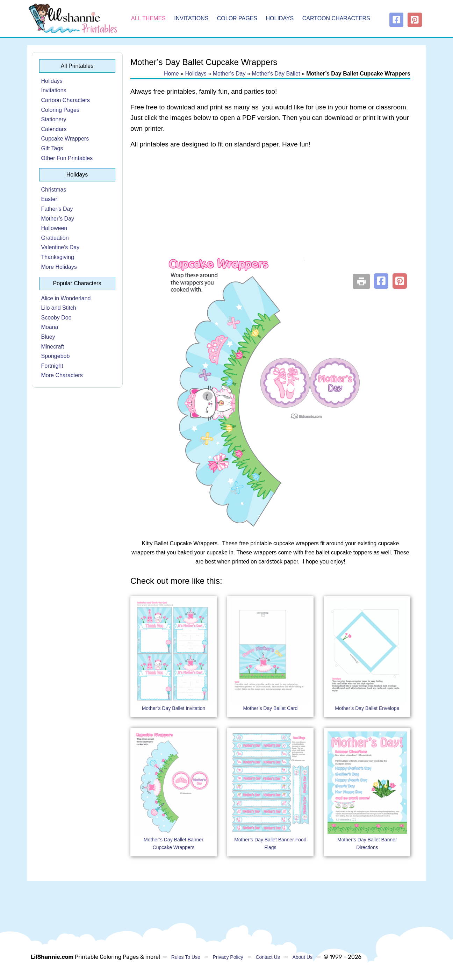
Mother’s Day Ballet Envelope (367, 708)
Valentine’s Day (60, 247)
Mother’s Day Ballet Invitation (174, 708)
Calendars (54, 129)
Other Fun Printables (67, 158)
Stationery (53, 119)
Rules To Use (185, 957)
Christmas (53, 190)
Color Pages (237, 18)
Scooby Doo (56, 318)
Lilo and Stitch (59, 308)
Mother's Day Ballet (276, 74)
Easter (49, 199)
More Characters (62, 375)
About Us (302, 957)
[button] (381, 281)
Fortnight (52, 366)
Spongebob (55, 356)
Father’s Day (57, 209)
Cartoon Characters (336, 18)
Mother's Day (229, 74)
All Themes (148, 18)
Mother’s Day (57, 219)
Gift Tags (52, 148)
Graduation (55, 238)
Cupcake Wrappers (65, 139)
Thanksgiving (57, 257)
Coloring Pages (60, 110)
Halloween (54, 228)
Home (171, 74)
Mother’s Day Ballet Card (270, 708)
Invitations (191, 18)
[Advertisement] (270, 210)
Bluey (48, 337)
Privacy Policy (228, 957)
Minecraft (52, 347)
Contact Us (268, 957)
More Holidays (59, 267)
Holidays (280, 18)
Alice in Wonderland (66, 298)
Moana (49, 327)
